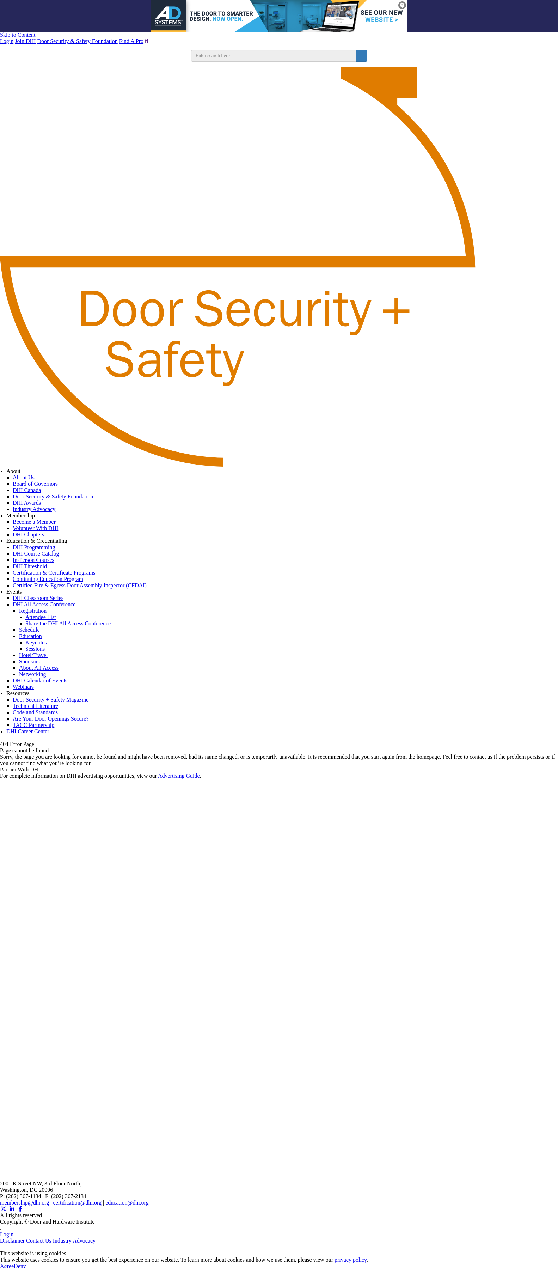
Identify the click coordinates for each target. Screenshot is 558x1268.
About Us (24, 477)
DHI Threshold (30, 566)
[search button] (361, 56)
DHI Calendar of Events (40, 681)
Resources (18, 693)
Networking (32, 674)
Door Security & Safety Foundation (77, 41)
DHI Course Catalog (36, 554)
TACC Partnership (33, 725)
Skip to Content (17, 35)
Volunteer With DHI (35, 528)
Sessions (35, 649)
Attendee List (40, 617)
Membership (20, 515)
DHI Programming (34, 547)
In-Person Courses (33, 560)
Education (30, 636)
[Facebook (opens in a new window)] (20, 1209)
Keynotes (36, 642)
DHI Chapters (28, 535)
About (13, 471)
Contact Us (38, 1241)
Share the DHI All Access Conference (68, 623)
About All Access (39, 668)
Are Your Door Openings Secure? (51, 719)
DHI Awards (27, 503)
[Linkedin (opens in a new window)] (12, 1209)
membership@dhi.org (24, 1203)
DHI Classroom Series (38, 598)
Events (14, 592)
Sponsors (29, 662)
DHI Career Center (27, 731)
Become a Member (34, 522)
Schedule (29, 630)
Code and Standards (35, 712)
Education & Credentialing (36, 541)
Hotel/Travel (33, 655)
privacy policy (351, 1260)
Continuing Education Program (48, 579)
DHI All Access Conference (44, 604)
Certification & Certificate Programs (54, 573)
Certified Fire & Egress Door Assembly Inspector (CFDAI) (80, 585)
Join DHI (25, 41)
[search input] (274, 56)
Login (6, 41)
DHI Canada (27, 490)
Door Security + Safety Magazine (50, 700)
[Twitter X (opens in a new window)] (3, 1209)
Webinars (23, 687)
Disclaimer (12, 1241)
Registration (33, 611)
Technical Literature (35, 706)
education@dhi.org (126, 1203)
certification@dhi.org (77, 1203)
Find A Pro (131, 41)
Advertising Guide (179, 776)
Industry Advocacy (34, 509)
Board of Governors (35, 484)
